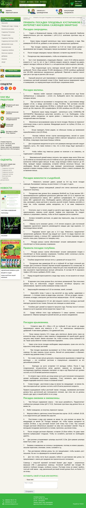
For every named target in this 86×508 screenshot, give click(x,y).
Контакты (43, 2)
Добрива (4, 56)
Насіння (4, 59)
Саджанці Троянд (7, 38)
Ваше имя (29, 479)
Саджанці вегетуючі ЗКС (10, 41)
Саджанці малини (6, 172)
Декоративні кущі (7, 44)
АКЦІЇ (3, 62)
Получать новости (13, 76)
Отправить (29, 491)
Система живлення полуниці (8, 212)
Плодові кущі (6, 35)
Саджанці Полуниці (8, 32)
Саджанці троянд (6, 174)
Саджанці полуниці (7, 168)
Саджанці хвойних (8, 50)
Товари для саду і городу (10, 26)
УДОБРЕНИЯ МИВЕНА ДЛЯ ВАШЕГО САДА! (10, 271)
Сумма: (80, 3)
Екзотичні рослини (8, 29)
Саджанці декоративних (4, 179)
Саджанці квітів (6, 170)
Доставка (30, 2)
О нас (37, 2)
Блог (30, 17)
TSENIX (81, 504)
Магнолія (5, 23)
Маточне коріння (7, 53)
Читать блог (12, 70)
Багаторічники (6, 47)
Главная (23, 2)
